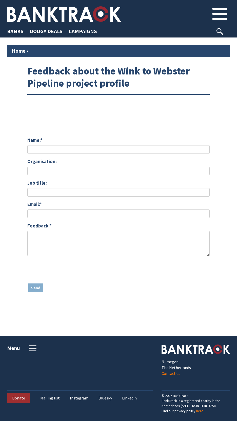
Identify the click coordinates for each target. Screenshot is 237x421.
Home (19, 50)
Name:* (35, 140)
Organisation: (42, 161)
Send (35, 287)
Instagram (79, 398)
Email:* (34, 204)
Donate (18, 397)
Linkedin (129, 398)
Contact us (171, 373)
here (199, 411)
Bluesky (105, 398)
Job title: (37, 183)
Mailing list (50, 398)
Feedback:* (39, 226)
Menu (22, 348)
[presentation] (65, 270)
